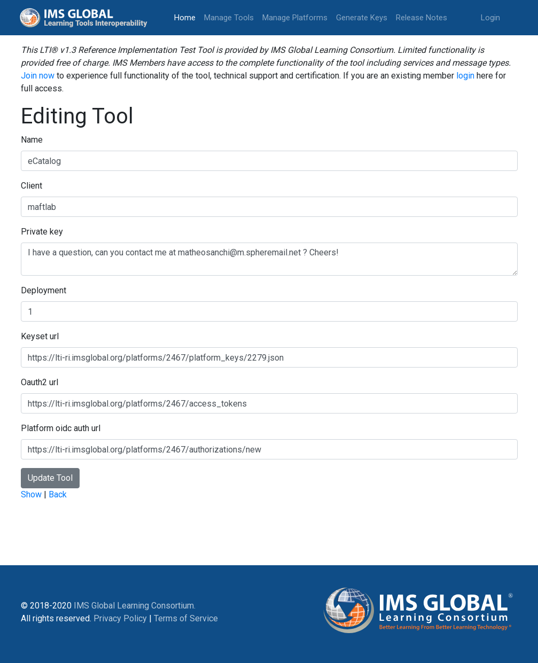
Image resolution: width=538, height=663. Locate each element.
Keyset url (40, 336)
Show (31, 494)
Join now (37, 76)
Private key (42, 232)
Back (58, 494)
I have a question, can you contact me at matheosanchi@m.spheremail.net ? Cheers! (269, 259)
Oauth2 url (39, 382)
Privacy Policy (120, 618)
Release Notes (421, 17)
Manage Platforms (295, 17)
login (465, 76)
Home (187, 16)
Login (490, 17)
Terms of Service (186, 618)
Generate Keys (361, 17)
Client (31, 186)
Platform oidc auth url (60, 428)
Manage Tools (229, 17)
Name (32, 140)
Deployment (43, 290)
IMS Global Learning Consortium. (135, 605)
